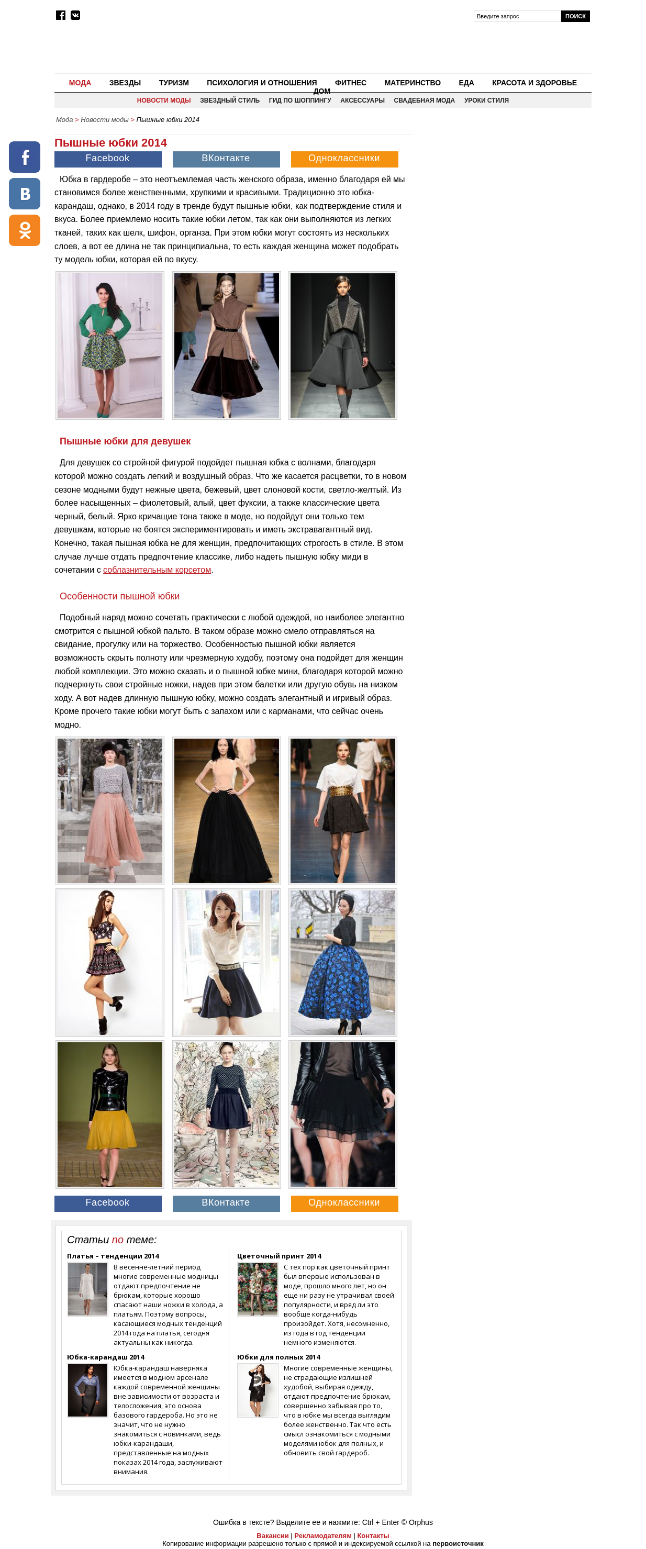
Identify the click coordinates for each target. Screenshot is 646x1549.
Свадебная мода (424, 100)
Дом (322, 91)
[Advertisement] (503, 202)
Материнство (413, 83)
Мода (80, 83)
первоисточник (458, 1543)
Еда (466, 83)
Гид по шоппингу (300, 100)
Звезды (125, 83)
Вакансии (272, 1536)
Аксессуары (362, 100)
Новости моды (164, 100)
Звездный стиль (230, 100)
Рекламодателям (322, 1536)
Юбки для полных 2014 (278, 1357)
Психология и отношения (262, 83)
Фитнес (350, 83)
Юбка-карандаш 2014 (105, 1357)
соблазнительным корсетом (157, 569)
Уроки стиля (486, 100)
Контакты (373, 1536)
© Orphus (417, 1522)
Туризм (174, 83)
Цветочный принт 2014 (279, 1256)
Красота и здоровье (534, 83)
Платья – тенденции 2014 (113, 1256)
